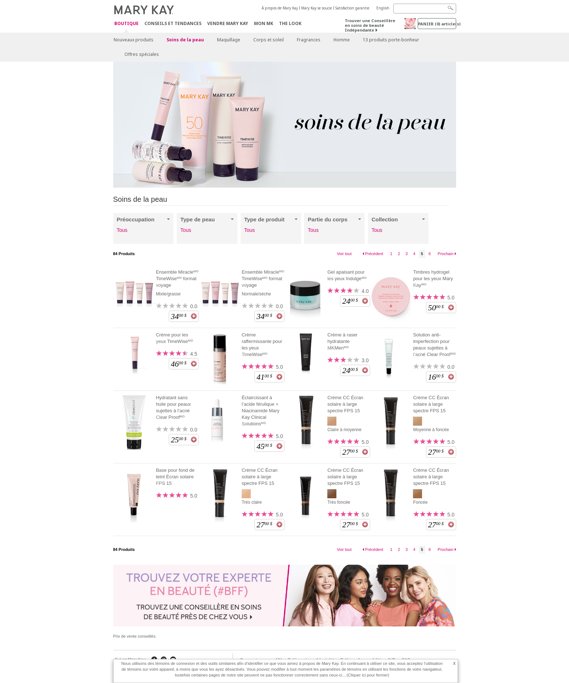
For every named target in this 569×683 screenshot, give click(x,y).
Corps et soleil (268, 40)
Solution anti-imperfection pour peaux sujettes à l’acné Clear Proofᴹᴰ (434, 344)
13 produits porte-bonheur (391, 40)
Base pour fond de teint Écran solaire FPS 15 (175, 476)
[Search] (424, 8)
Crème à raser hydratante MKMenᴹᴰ (342, 341)
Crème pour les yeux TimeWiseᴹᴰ (174, 338)
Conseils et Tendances (172, 23)
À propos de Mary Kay (280, 8)
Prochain (445, 253)
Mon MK (263, 23)
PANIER (437, 23)
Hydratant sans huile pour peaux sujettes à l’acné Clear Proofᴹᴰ (173, 407)
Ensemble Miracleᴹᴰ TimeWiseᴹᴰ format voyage (177, 278)
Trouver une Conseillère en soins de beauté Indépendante (370, 25)
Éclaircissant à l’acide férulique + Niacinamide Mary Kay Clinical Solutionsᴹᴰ (260, 410)
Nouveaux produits (133, 40)
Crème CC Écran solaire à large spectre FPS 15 (345, 404)
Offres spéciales (141, 54)
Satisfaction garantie (352, 8)
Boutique (126, 23)
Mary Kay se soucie (316, 8)
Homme (341, 40)
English (382, 8)
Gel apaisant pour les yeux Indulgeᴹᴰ (347, 275)
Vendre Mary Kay (227, 23)
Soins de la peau (185, 40)
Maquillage (228, 40)
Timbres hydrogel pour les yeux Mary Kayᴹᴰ (433, 278)
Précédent (374, 253)
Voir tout (344, 253)
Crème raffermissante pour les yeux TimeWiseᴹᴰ (262, 344)
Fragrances (308, 40)
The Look (290, 23)
